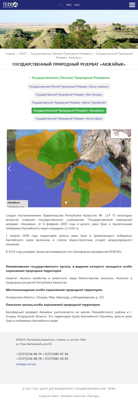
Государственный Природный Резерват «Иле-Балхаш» (69, 94)
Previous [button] (9, 168)
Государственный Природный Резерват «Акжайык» (69, 110)
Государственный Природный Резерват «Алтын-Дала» (69, 118)
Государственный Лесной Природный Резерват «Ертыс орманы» (69, 86)
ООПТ (23, 53)
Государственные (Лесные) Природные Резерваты (61, 53)
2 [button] (72, 202)
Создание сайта (48, 396)
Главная (10, 53)
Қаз (77, 5)
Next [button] (128, 168)
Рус (60, 5)
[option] (69, 168)
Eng (69, 5)
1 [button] (66, 202)
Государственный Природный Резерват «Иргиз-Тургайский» (69, 102)
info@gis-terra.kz (26, 364)
